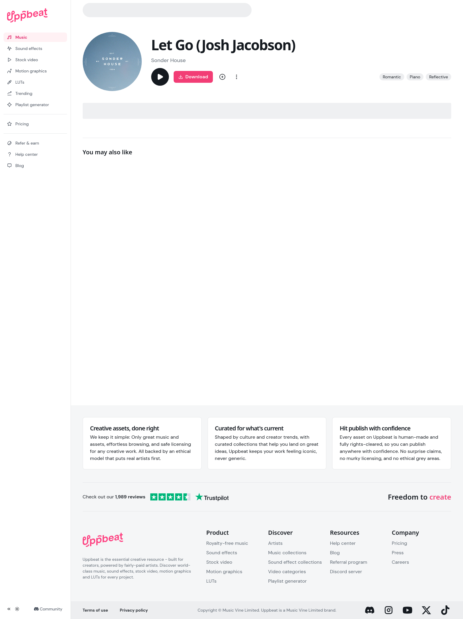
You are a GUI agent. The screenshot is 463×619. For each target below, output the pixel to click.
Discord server (346, 571)
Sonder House (168, 60)
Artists (275, 543)
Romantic (392, 77)
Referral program (348, 562)
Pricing (399, 543)
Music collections (287, 553)
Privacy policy (134, 610)
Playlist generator (287, 581)
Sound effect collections (295, 562)
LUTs (211, 581)
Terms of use (95, 610)
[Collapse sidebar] (9, 609)
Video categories (287, 571)
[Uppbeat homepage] (35, 15)
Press (398, 553)
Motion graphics (224, 571)
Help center (343, 543)
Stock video (219, 562)
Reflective (438, 77)
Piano (415, 77)
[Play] (160, 77)
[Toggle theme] (17, 609)
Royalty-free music (227, 543)
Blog (335, 553)
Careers (400, 562)
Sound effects (221, 553)
